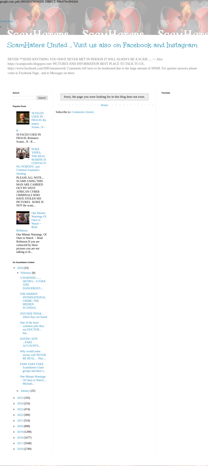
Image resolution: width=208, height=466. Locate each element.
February (26, 272)
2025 (20, 397)
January (25, 390)
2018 (20, 437)
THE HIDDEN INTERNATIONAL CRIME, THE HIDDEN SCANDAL (33, 300)
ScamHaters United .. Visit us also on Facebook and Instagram (102, 45)
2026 (20, 267)
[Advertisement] (104, 11)
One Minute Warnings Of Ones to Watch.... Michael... (33, 380)
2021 (20, 420)
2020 (20, 426)
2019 (20, 431)
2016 (20, 448)
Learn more (6, 21)
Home (104, 105)
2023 (20, 409)
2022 (20, 414)
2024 (20, 403)
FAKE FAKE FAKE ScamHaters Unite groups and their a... (33, 367)
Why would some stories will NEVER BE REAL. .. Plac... (33, 355)
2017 (20, 443)
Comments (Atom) (82, 112)
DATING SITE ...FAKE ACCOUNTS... (30, 342)
